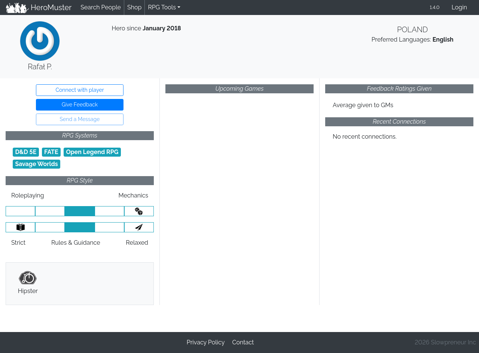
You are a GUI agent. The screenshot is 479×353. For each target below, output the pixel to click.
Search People (100, 7)
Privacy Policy (206, 342)
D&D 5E (25, 152)
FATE (51, 152)
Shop (134, 7)
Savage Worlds (36, 164)
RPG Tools (162, 7)
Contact (243, 342)
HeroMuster (38, 7)
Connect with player (79, 90)
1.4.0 (434, 7)
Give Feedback (80, 105)
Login (459, 7)
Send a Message (80, 119)
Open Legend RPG (92, 152)
